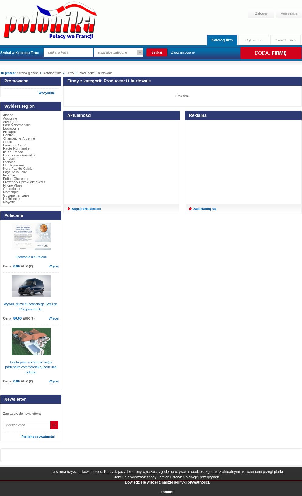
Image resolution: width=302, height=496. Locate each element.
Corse (7, 142)
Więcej (54, 266)
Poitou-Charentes (16, 178)
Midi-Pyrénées (13, 165)
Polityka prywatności (38, 436)
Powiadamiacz (285, 40)
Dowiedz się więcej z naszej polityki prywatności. (167, 482)
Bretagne (10, 132)
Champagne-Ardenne (19, 138)
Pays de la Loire (15, 172)
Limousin (9, 158)
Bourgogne (11, 128)
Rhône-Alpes (13, 185)
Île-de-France (13, 152)
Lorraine (9, 162)
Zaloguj (261, 13)
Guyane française (16, 195)
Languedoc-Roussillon (19, 155)
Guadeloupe (12, 188)
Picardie (9, 175)
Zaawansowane (183, 52)
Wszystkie (47, 93)
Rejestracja (289, 13)
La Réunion (11, 199)
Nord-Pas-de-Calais (18, 168)
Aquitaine (10, 118)
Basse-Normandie (16, 125)
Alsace (8, 115)
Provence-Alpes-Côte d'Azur (24, 182)
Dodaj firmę (270, 53)
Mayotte (9, 202)
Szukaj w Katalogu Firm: (19, 52)
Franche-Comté (14, 145)
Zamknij (167, 492)
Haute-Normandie (16, 148)
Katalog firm (222, 40)
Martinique (11, 192)
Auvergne (10, 122)
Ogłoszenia (253, 40)
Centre (8, 135)
